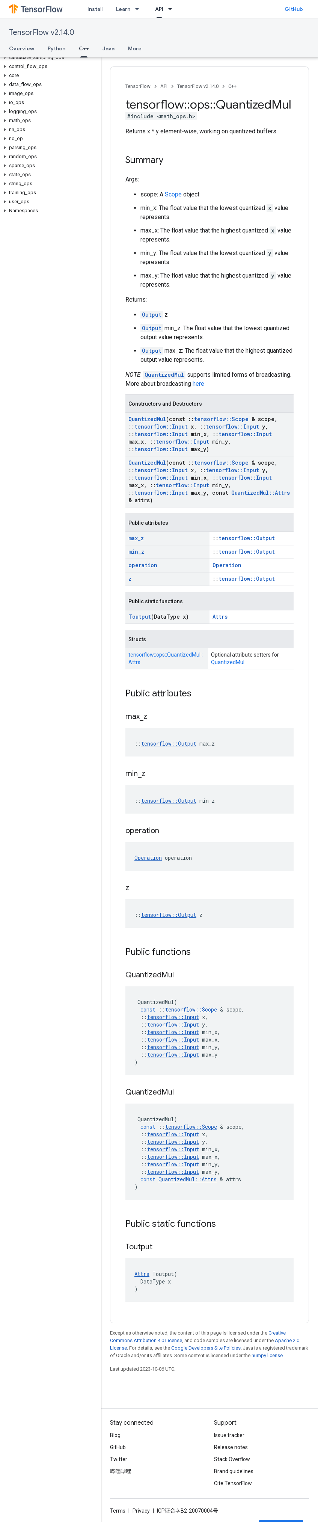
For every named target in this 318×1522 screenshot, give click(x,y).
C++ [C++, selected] (84, 48)
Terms (117, 1511)
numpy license (267, 1355)
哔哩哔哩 (120, 1471)
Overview (21, 48)
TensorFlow (138, 86)
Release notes (231, 1447)
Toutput (139, 616)
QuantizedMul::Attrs (260, 492)
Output (151, 314)
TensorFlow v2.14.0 (41, 32)
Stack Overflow (232, 1459)
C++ (232, 86)
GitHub (294, 9)
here (198, 383)
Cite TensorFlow (233, 1483)
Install (94, 9)
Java (108, 48)
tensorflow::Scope (221, 419)
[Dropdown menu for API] (172, 9)
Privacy (141, 1511)
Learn (123, 9)
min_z (136, 551)
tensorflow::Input (161, 426)
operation (142, 565)
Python (56, 48)
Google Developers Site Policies (206, 1348)
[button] (49, 57)
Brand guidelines (233, 1471)
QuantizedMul (164, 374)
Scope (173, 194)
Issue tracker (229, 1435)
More (135, 48)
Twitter (118, 1459)
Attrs (220, 616)
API (163, 86)
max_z (136, 538)
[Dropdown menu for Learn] (139, 9)
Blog (115, 1435)
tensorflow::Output (247, 538)
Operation (227, 565)
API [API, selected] (159, 9)
